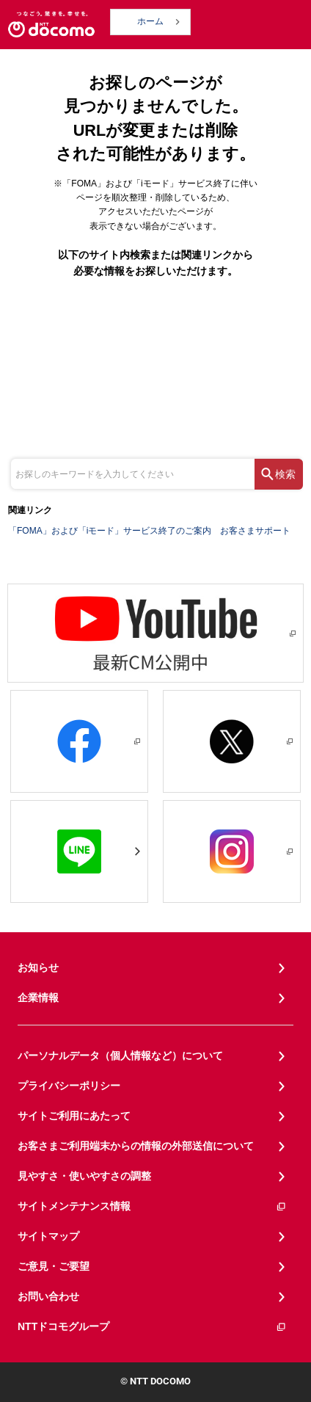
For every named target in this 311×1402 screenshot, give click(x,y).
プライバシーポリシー (69, 1086)
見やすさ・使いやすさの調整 (84, 1176)
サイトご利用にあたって (74, 1116)
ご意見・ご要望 (53, 1266)
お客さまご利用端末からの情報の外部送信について (136, 1146)
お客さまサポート (255, 531)
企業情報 (38, 997)
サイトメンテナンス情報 (152, 1206)
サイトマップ (48, 1236)
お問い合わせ (48, 1296)
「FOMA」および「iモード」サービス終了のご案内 (109, 531)
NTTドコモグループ (152, 1327)
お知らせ (38, 967)
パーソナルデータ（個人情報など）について (120, 1055)
